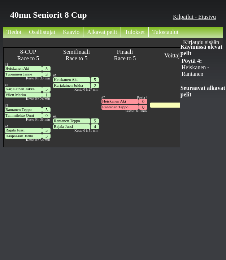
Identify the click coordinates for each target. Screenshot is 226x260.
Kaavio (71, 32)
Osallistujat (42, 32)
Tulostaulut (165, 32)
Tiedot (13, 32)
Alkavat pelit (102, 32)
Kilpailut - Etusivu (194, 17)
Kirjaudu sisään (201, 42)
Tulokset (134, 32)
